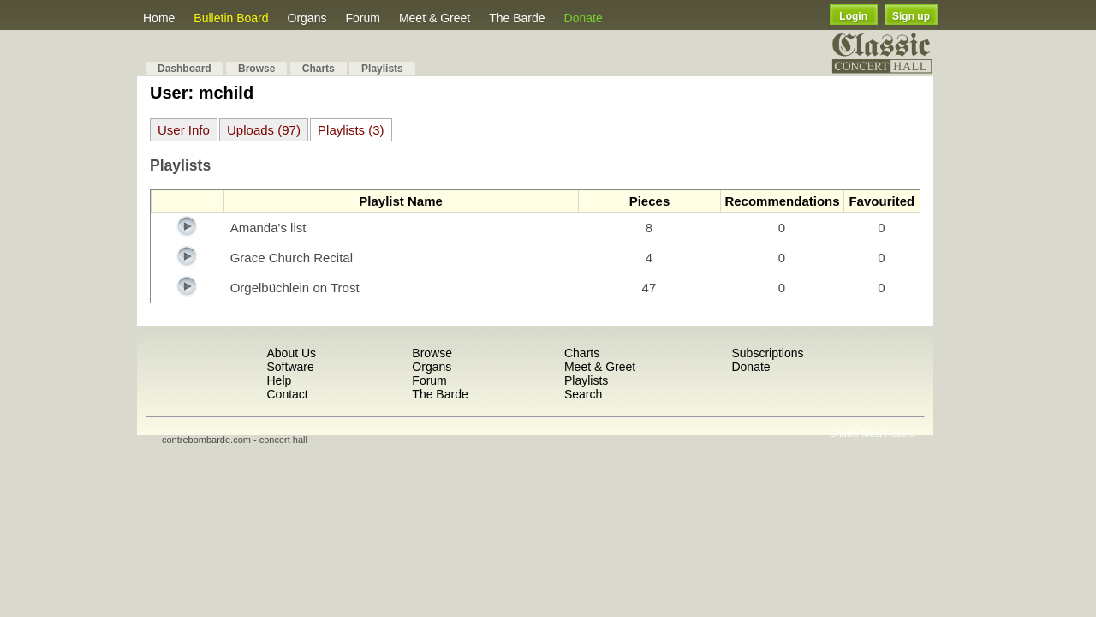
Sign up (911, 16)
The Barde (517, 18)
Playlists (382, 69)
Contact (286, 394)
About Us (291, 353)
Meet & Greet (434, 18)
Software (289, 367)
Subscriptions (767, 353)
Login (853, 16)
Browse (256, 69)
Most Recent (887, 433)
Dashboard (184, 69)
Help (278, 380)
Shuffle (844, 433)
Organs (307, 18)
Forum (362, 18)
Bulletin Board (231, 18)
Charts (318, 69)
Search (583, 394)
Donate (583, 18)
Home (159, 18)
